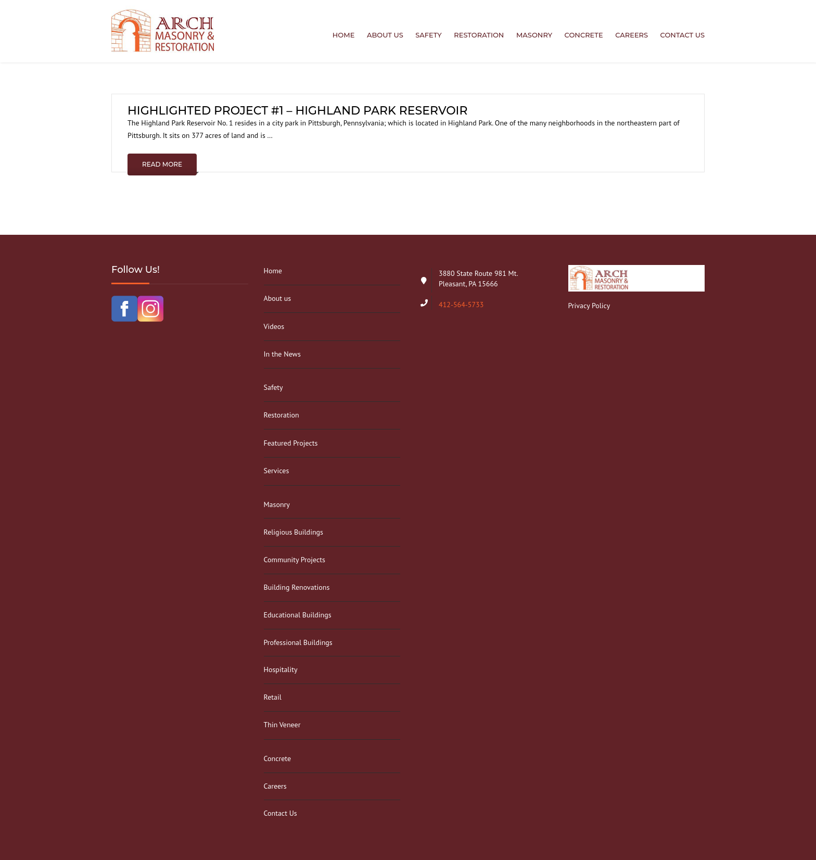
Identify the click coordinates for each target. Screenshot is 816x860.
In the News (282, 354)
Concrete (584, 35)
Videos (274, 326)
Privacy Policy (589, 305)
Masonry (534, 35)
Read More (162, 164)
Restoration (479, 35)
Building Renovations (297, 587)
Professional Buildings (298, 642)
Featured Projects (291, 443)
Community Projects (294, 559)
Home (344, 35)
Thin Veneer (282, 724)
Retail (273, 697)
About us (385, 35)
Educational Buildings (298, 614)
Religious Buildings (293, 532)
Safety (428, 35)
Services (276, 470)
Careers (631, 35)
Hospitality (281, 669)
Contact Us (682, 35)
